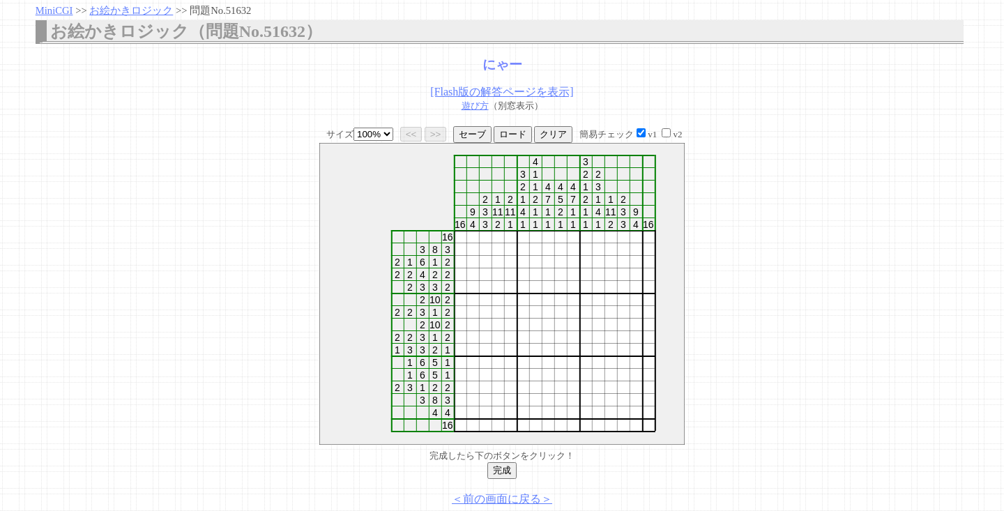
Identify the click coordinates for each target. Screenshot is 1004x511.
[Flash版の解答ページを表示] (501, 92)
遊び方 (475, 105)
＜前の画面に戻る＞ (502, 499)
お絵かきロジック (131, 10)
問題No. (220, 10)
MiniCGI (54, 10)
